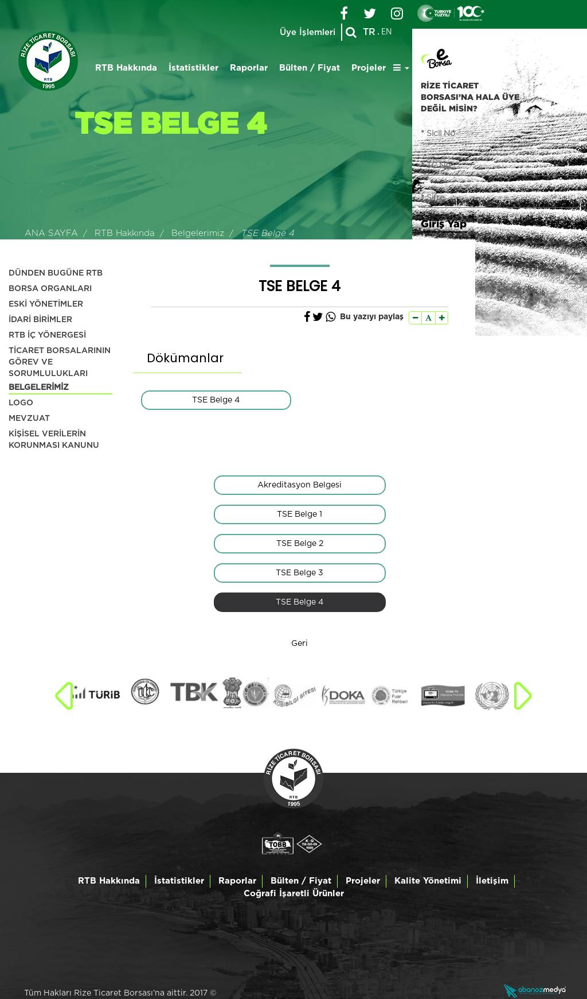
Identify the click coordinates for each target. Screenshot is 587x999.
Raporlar (249, 68)
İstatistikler (193, 68)
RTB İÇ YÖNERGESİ (47, 335)
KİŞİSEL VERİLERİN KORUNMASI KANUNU (54, 440)
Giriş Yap (444, 223)
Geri (299, 644)
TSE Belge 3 (299, 573)
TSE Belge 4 (216, 400)
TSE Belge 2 (299, 544)
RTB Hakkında (126, 68)
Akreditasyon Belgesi (299, 485)
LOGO (21, 403)
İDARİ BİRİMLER (40, 320)
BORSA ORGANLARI (50, 289)
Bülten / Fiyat (309, 68)
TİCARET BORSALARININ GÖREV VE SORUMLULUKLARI (60, 362)
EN (386, 32)
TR (369, 32)
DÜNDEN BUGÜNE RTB (56, 273)
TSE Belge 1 (299, 514)
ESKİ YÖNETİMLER (46, 304)
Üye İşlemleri (307, 32)
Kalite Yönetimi (427, 881)
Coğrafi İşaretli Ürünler (294, 893)
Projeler (368, 68)
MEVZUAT (29, 419)
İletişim (492, 881)
